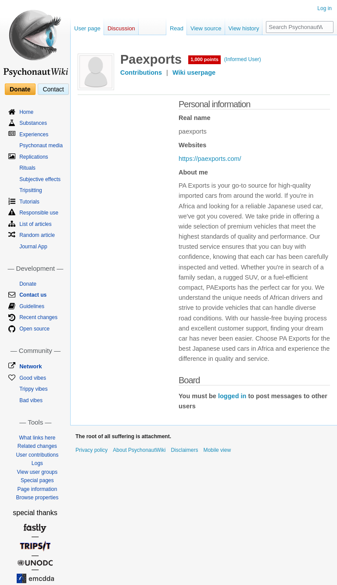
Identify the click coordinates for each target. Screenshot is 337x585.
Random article (37, 235)
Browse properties (37, 497)
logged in (232, 396)
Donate (20, 89)
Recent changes (38, 317)
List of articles (35, 224)
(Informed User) (242, 59)
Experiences (33, 134)
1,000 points (204, 59)
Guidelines (31, 306)
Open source (34, 329)
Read (176, 28)
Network (30, 366)
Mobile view (217, 450)
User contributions (37, 455)
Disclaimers (184, 450)
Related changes (37, 446)
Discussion (121, 28)
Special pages (37, 480)
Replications (33, 157)
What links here (37, 438)
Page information (37, 489)
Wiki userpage (193, 72)
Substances (33, 123)
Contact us (33, 295)
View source (206, 28)
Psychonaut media (41, 145)
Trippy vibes (33, 389)
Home (26, 112)
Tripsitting (30, 190)
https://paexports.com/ (210, 158)
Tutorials (29, 202)
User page (87, 28)
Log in (324, 8)
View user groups (37, 472)
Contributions (141, 72)
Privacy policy (91, 450)
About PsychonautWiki (139, 450)
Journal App (33, 246)
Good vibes (32, 378)
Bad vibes (31, 400)
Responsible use (38, 213)
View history (244, 28)
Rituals (27, 168)
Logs (37, 463)
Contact (53, 89)
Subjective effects (40, 179)
